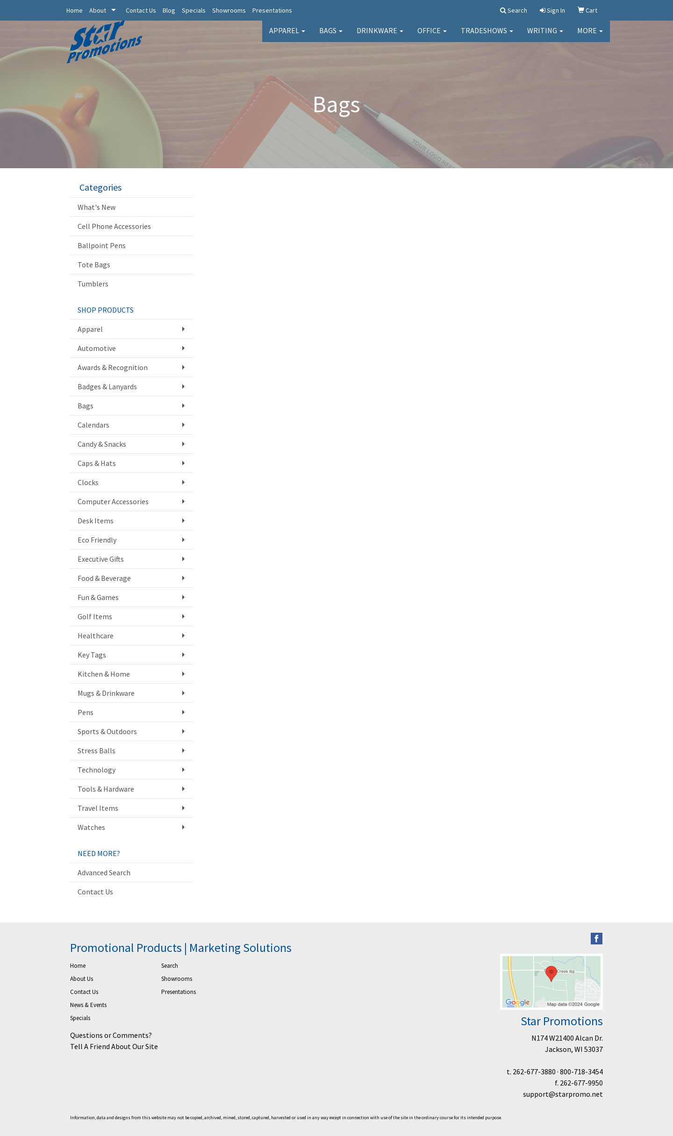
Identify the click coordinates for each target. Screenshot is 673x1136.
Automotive (97, 348)
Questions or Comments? (111, 1035)
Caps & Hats (97, 463)
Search (169, 966)
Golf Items (95, 616)
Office (432, 37)
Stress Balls (96, 750)
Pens (85, 712)
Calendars (93, 424)
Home (74, 10)
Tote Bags (94, 264)
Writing (545, 37)
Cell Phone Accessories (114, 226)
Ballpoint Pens (102, 245)
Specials (194, 10)
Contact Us (141, 10)
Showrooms (229, 10)
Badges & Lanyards (107, 386)
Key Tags (92, 654)
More (590, 37)
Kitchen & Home (104, 674)
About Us (81, 979)
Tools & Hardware (106, 788)
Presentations (272, 10)
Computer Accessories (113, 501)
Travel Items (98, 808)
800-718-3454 (581, 1071)
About (97, 10)
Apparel (287, 37)
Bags (331, 37)
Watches (91, 827)
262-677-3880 (534, 1071)
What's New (96, 207)
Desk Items (96, 520)
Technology (96, 769)
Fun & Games (98, 597)
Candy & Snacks (102, 444)
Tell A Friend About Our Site (114, 1046)
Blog (169, 10)
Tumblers (93, 283)
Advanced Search (104, 872)
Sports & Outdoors (107, 731)
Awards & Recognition (113, 367)
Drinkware (380, 37)
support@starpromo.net (563, 1094)
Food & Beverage (104, 578)
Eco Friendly (97, 539)
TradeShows (487, 37)
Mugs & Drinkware (106, 693)
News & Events (88, 1005)
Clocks (88, 482)
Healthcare (96, 635)
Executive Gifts (101, 559)
